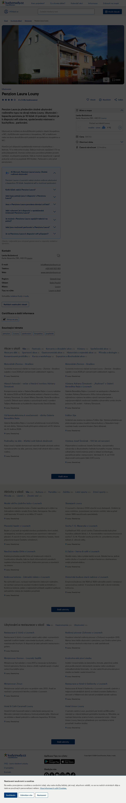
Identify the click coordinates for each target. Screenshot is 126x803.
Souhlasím (10, 795)
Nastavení (41, 795)
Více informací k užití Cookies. (53, 788)
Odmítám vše (26, 795)
